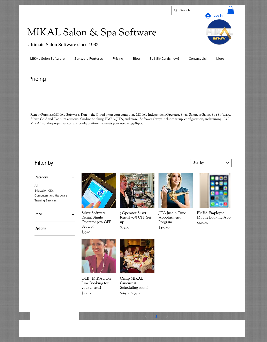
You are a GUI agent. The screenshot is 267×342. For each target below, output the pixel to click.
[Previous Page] (145, 316)
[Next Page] (167, 316)
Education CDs (44, 190)
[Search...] (202, 10)
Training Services (46, 200)
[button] (230, 10)
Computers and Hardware (51, 195)
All (36, 185)
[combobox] (211, 163)
